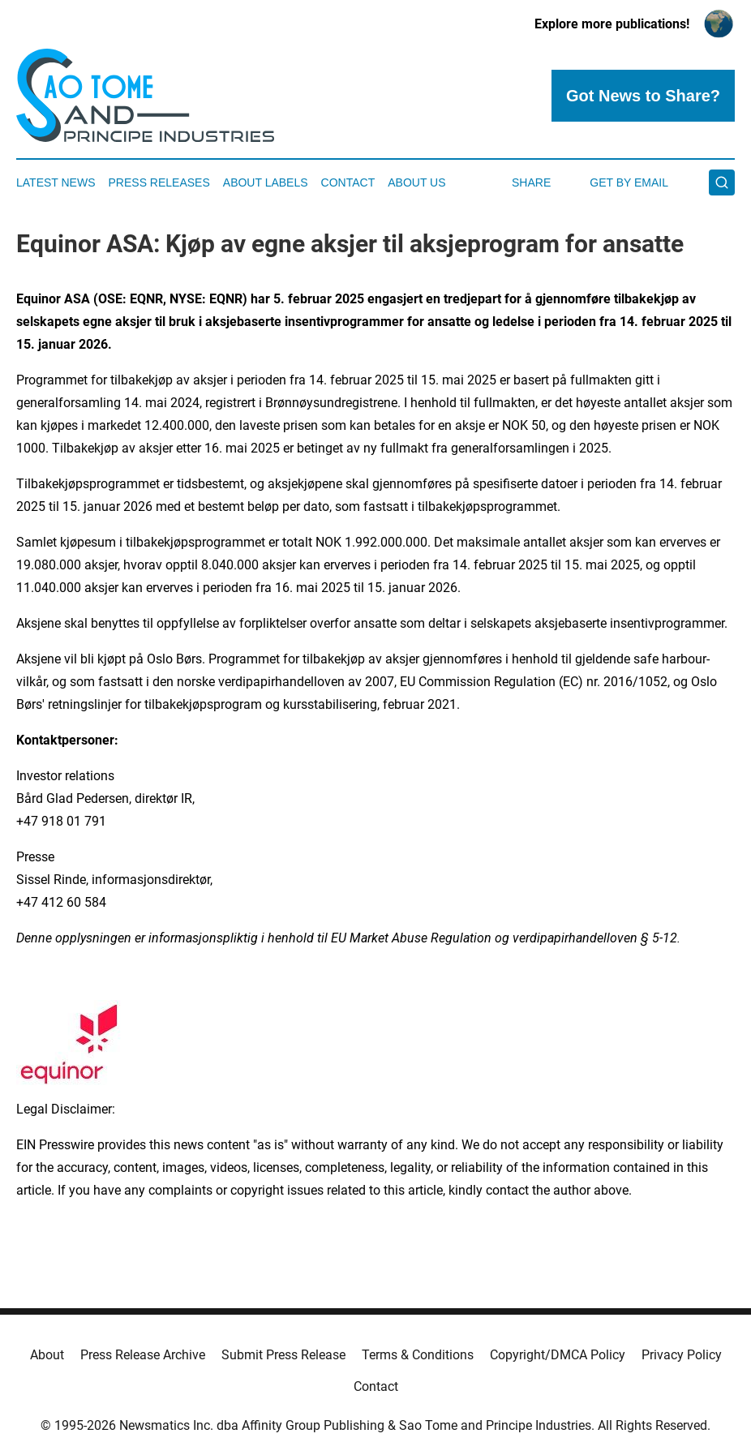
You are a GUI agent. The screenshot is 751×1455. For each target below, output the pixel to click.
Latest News (56, 182)
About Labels (265, 182)
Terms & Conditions (418, 1355)
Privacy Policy (682, 1355)
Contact (348, 182)
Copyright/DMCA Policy (557, 1355)
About (47, 1355)
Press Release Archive (142, 1355)
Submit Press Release (283, 1355)
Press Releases (159, 182)
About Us (416, 182)
